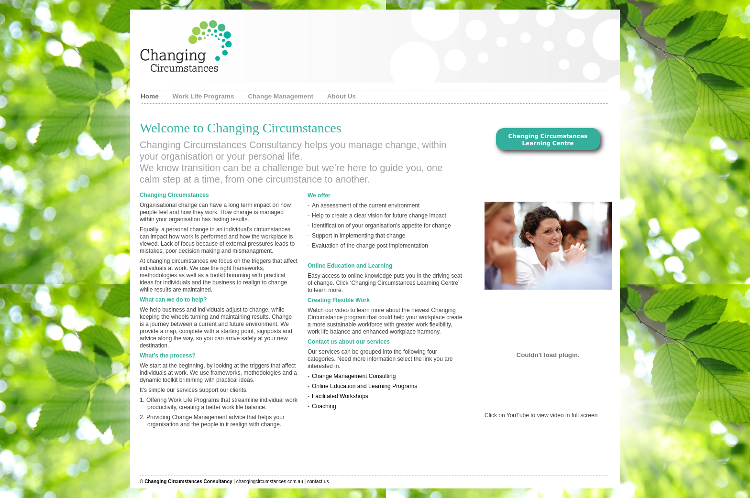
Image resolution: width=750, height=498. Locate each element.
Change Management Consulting (354, 376)
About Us (341, 96)
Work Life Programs (204, 96)
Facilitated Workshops (340, 396)
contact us (318, 481)
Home (151, 96)
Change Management (281, 96)
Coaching (324, 406)
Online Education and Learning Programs (364, 386)
